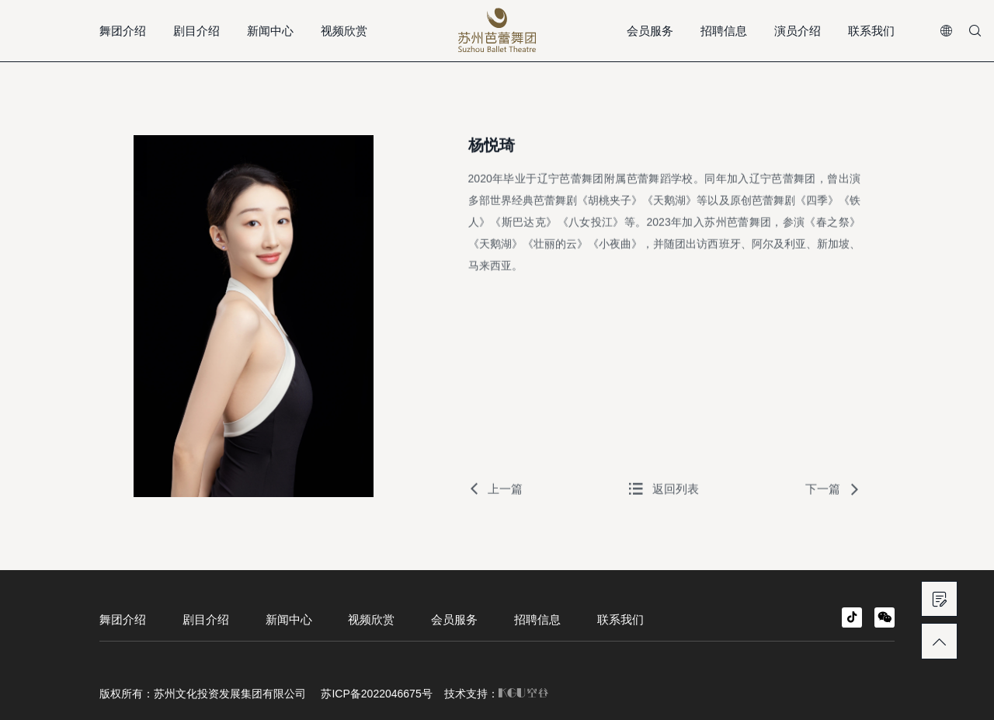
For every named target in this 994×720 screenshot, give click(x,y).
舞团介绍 (122, 30)
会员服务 (650, 30)
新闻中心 (270, 30)
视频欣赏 (344, 30)
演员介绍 (797, 30)
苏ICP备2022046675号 (376, 693)
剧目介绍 (196, 30)
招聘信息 (723, 30)
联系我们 (871, 30)
